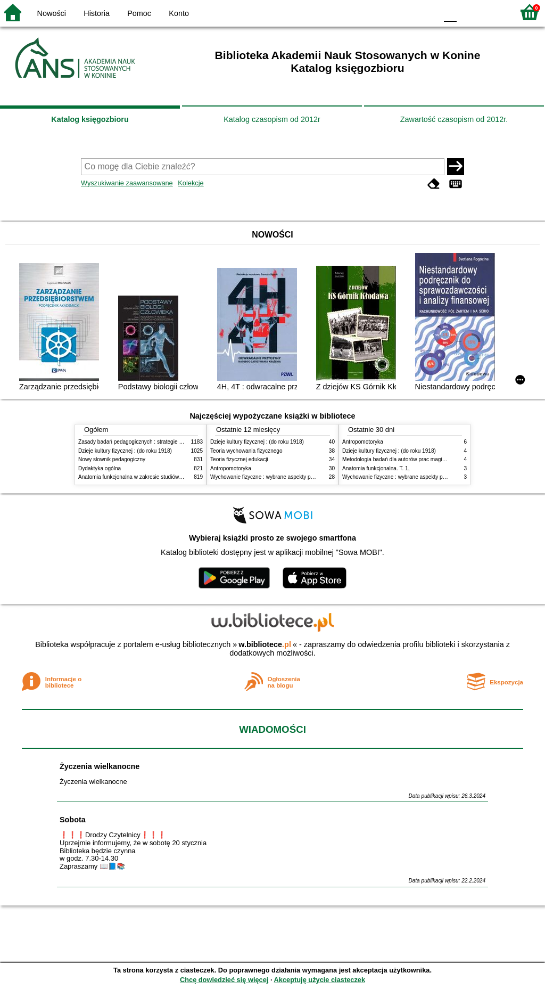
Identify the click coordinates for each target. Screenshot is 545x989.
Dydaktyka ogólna (99, 468)
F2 (493, 12)
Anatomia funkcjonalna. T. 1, (375, 468)
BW (383, 12)
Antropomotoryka (230, 468)
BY (425, 12)
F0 (450, 12)
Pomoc (139, 13)
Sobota (73, 819)
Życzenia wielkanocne (99, 766)
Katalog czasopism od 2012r (272, 119)
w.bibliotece (264, 644)
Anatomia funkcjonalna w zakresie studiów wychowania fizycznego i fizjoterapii (171, 477)
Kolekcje (190, 183)
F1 (469, 12)
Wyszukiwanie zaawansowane (127, 183)
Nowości (51, 13)
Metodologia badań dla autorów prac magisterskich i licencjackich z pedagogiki (435, 459)
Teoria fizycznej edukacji (239, 459)
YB (403, 12)
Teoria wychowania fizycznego (246, 451)
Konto (179, 13)
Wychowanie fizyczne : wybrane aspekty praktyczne (272, 477)
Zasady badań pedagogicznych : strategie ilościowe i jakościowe (154, 442)
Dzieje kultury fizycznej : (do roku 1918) (125, 451)
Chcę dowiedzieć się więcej (224, 980)
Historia (97, 13)
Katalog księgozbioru (90, 119)
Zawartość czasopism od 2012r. (454, 119)
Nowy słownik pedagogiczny (111, 459)
